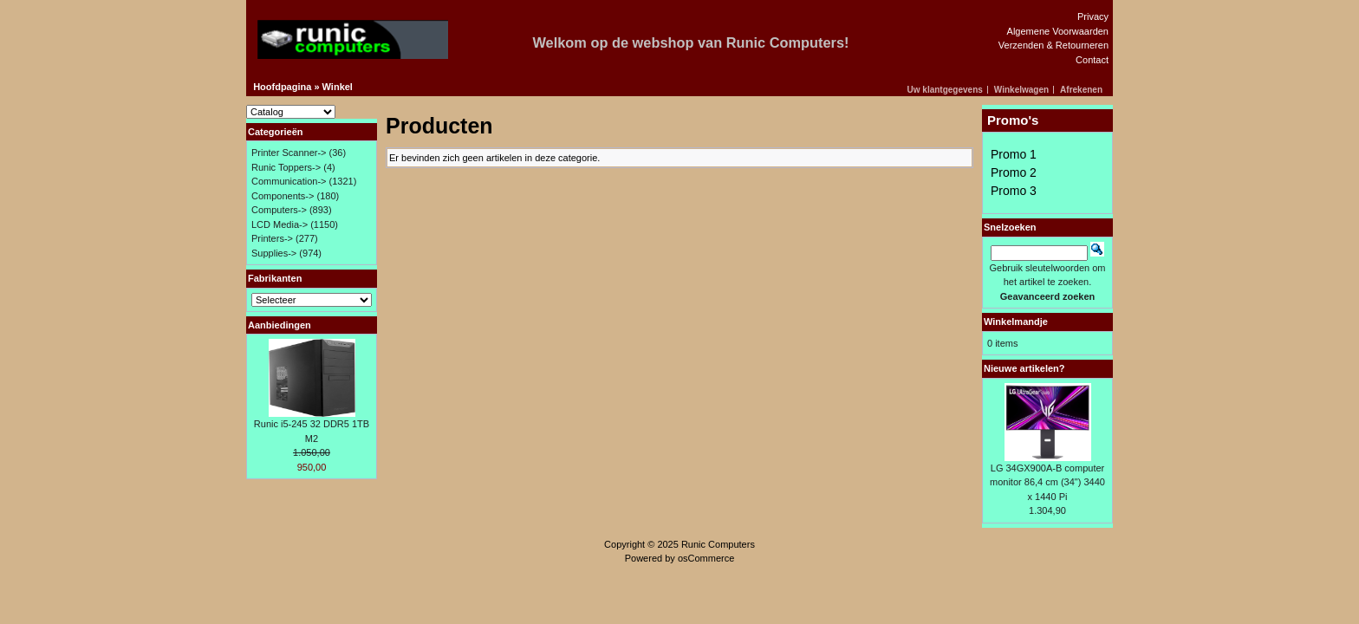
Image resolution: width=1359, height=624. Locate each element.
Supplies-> (273, 253)
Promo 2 (1014, 172)
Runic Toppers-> (286, 167)
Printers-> (272, 238)
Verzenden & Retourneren (1053, 45)
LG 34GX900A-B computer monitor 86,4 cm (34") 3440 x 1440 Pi (1047, 482)
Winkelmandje (1016, 321)
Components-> (282, 196)
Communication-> (289, 181)
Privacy (1093, 16)
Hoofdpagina (282, 86)
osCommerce (706, 558)
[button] (947, 90)
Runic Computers (718, 544)
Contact (1092, 60)
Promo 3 (1014, 191)
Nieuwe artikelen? (1024, 368)
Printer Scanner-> (289, 152)
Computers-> (279, 210)
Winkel (337, 86)
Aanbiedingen (279, 325)
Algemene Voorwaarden (1058, 31)
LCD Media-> (279, 224)
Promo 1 (1014, 154)
